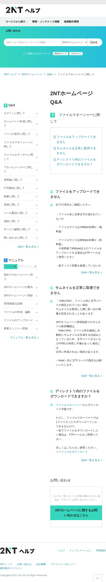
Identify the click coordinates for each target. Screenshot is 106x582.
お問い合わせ (13, 30)
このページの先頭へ (97, 578)
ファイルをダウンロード (73, 451)
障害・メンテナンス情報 (45, 21)
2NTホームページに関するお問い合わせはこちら (76, 513)
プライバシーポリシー (63, 564)
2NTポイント (60, 53)
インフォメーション (80, 550)
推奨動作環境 (71, 21)
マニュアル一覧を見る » (24, 337)
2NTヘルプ (10, 74)
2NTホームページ (31, 74)
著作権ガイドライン (11, 568)
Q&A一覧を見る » (91, 272)
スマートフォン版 (28, 266)
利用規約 (101, 550)
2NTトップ (6, 564)
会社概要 (41, 564)
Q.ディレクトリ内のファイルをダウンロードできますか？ (74, 162)
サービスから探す (17, 21)
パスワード (76, 53)
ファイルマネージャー (69, 404)
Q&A (50, 74)
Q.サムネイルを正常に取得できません (74, 151)
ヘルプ (61, 550)
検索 (95, 42)
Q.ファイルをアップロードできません (74, 139)
